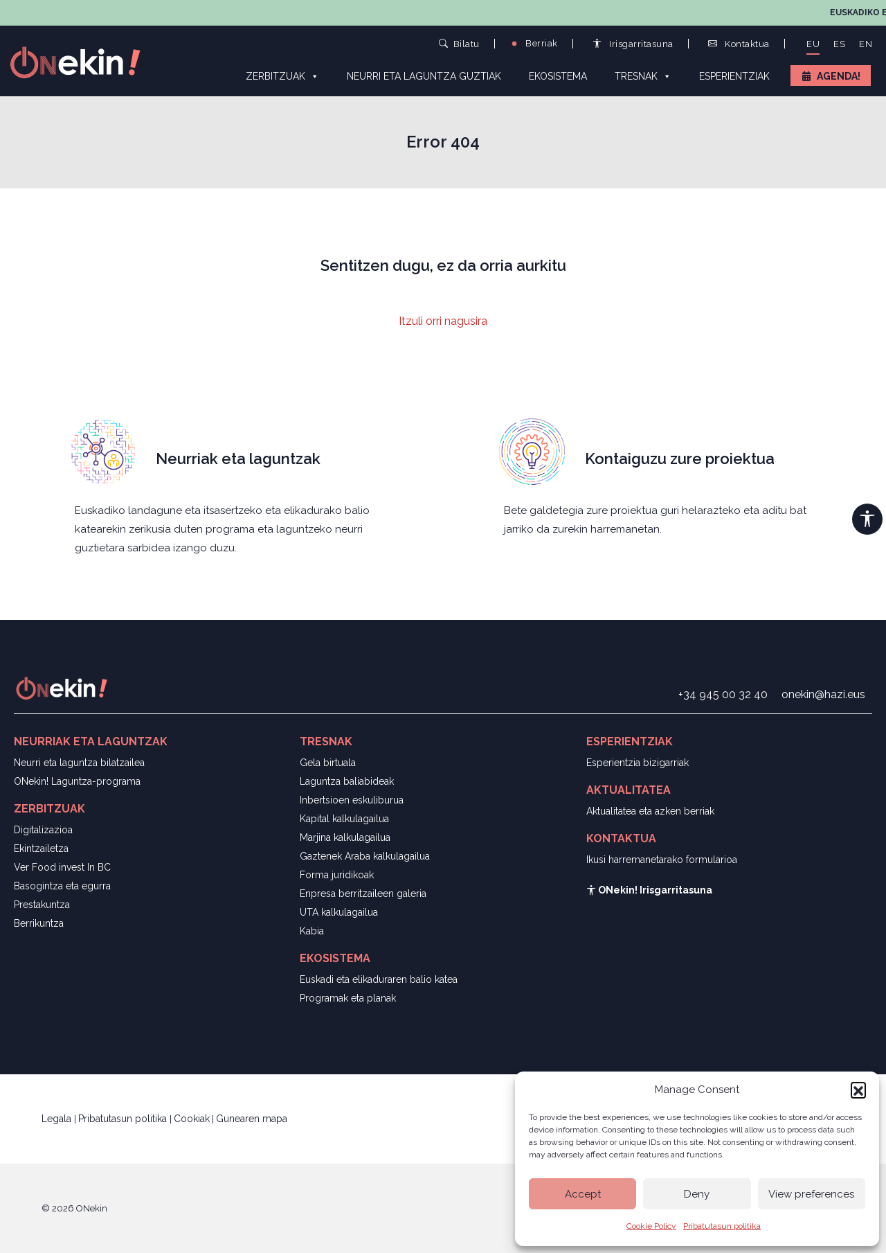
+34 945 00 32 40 (723, 694)
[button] (858, 1089)
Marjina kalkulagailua (345, 837)
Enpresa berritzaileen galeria (363, 893)
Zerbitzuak (282, 75)
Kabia (312, 930)
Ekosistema (558, 76)
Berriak (533, 43)
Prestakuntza (42, 904)
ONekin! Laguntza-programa (77, 781)
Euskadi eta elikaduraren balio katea (379, 979)
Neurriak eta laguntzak (238, 459)
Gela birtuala (328, 762)
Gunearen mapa (251, 1118)
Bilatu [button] (459, 43)
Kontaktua (739, 44)
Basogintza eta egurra (62, 885)
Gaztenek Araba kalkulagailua (365, 856)
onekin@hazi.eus (823, 694)
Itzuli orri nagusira (443, 321)
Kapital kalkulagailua (344, 818)
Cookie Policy (651, 1226)
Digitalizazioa (43, 829)
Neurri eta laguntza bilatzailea (79, 762)
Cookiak (192, 1118)
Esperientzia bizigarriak (637, 762)
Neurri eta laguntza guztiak (424, 76)
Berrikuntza (39, 923)
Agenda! (838, 76)
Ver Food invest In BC (62, 867)
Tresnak (643, 75)
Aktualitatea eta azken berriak (650, 811)
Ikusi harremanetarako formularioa (661, 859)
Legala (58, 1118)
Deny (696, 1194)
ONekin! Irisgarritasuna (649, 890)
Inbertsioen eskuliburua (352, 800)
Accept (583, 1194)
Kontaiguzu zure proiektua (680, 459)
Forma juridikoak (337, 874)
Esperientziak (734, 76)
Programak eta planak (348, 998)
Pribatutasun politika (722, 1226)
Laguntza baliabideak (347, 781)
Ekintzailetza (41, 848)
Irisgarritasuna (633, 44)
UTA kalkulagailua (339, 912)
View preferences (811, 1194)
